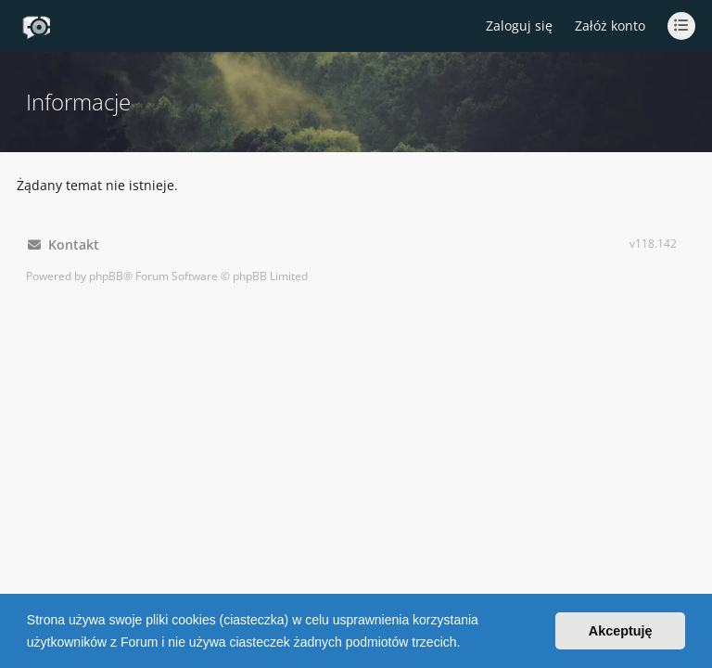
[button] (466, 644)
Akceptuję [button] (621, 630)
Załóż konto (610, 25)
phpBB (106, 276)
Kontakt (63, 244)
